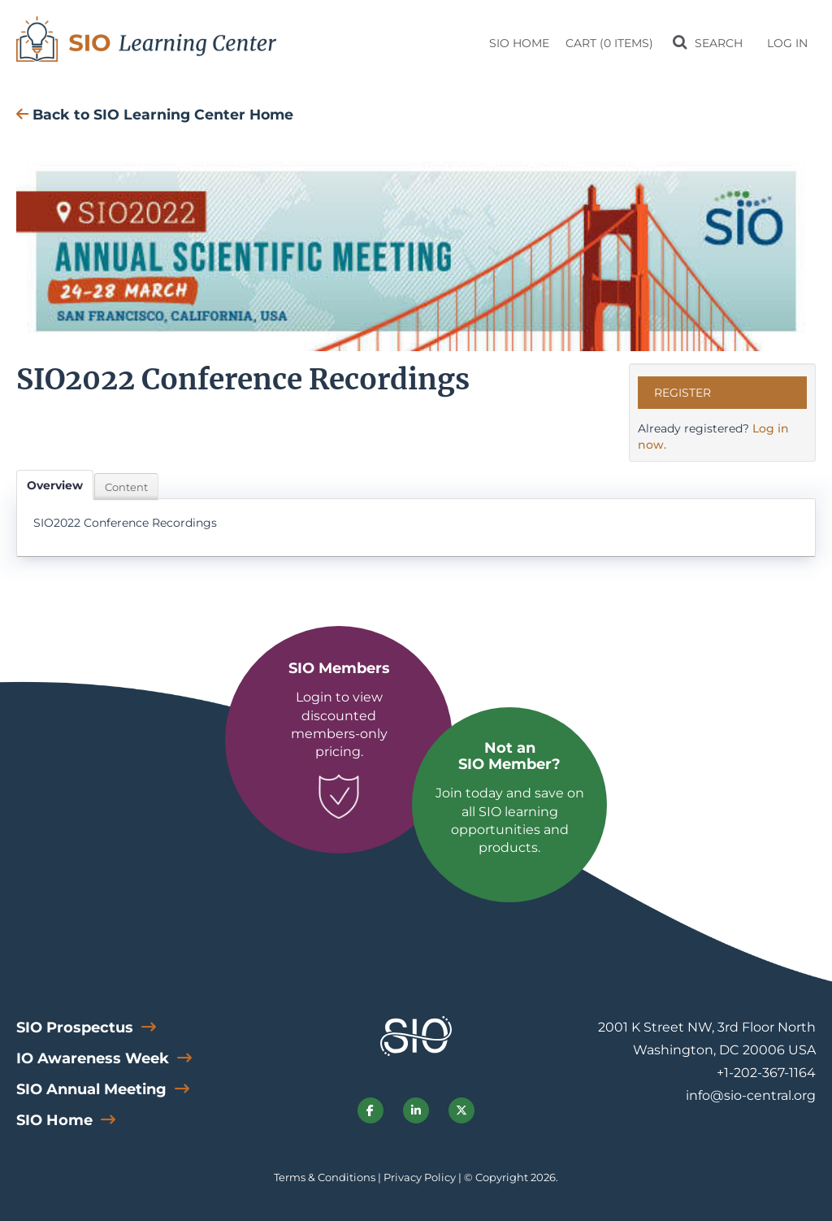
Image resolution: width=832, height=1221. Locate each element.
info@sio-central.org (751, 1095)
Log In (787, 43)
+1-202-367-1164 (766, 1072)
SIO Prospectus (76, 1027)
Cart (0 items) (609, 43)
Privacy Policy (420, 1177)
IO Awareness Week (94, 1058)
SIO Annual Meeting (93, 1089)
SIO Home (519, 43)
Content (126, 486)
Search (717, 43)
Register (682, 392)
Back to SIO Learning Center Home (154, 114)
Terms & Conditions (324, 1177)
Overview (55, 485)
